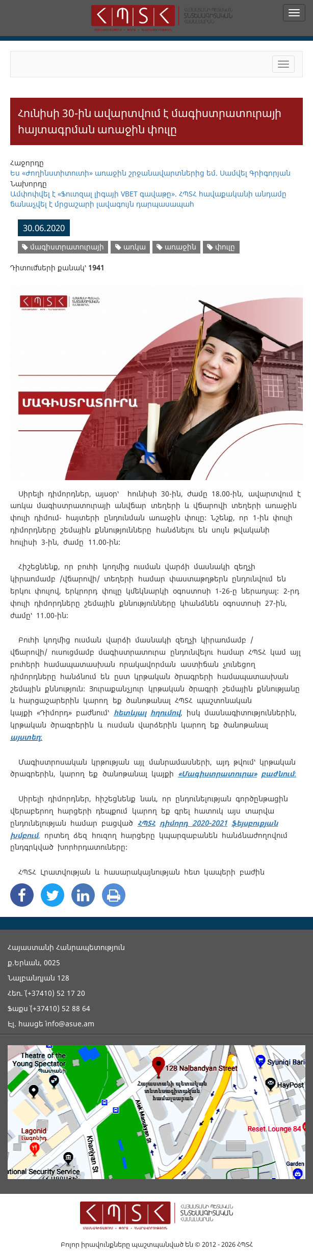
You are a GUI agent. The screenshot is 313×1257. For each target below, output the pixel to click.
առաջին (176, 247)
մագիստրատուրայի (63, 247)
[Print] (113, 895)
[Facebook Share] (22, 895)
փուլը (221, 247)
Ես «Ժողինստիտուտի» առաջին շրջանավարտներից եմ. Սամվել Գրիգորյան (150, 173)
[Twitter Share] (52, 895)
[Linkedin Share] (83, 895)
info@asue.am (69, 1023)
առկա (130, 247)
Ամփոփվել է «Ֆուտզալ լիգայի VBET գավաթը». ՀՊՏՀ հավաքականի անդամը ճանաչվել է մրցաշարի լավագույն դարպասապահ (148, 199)
